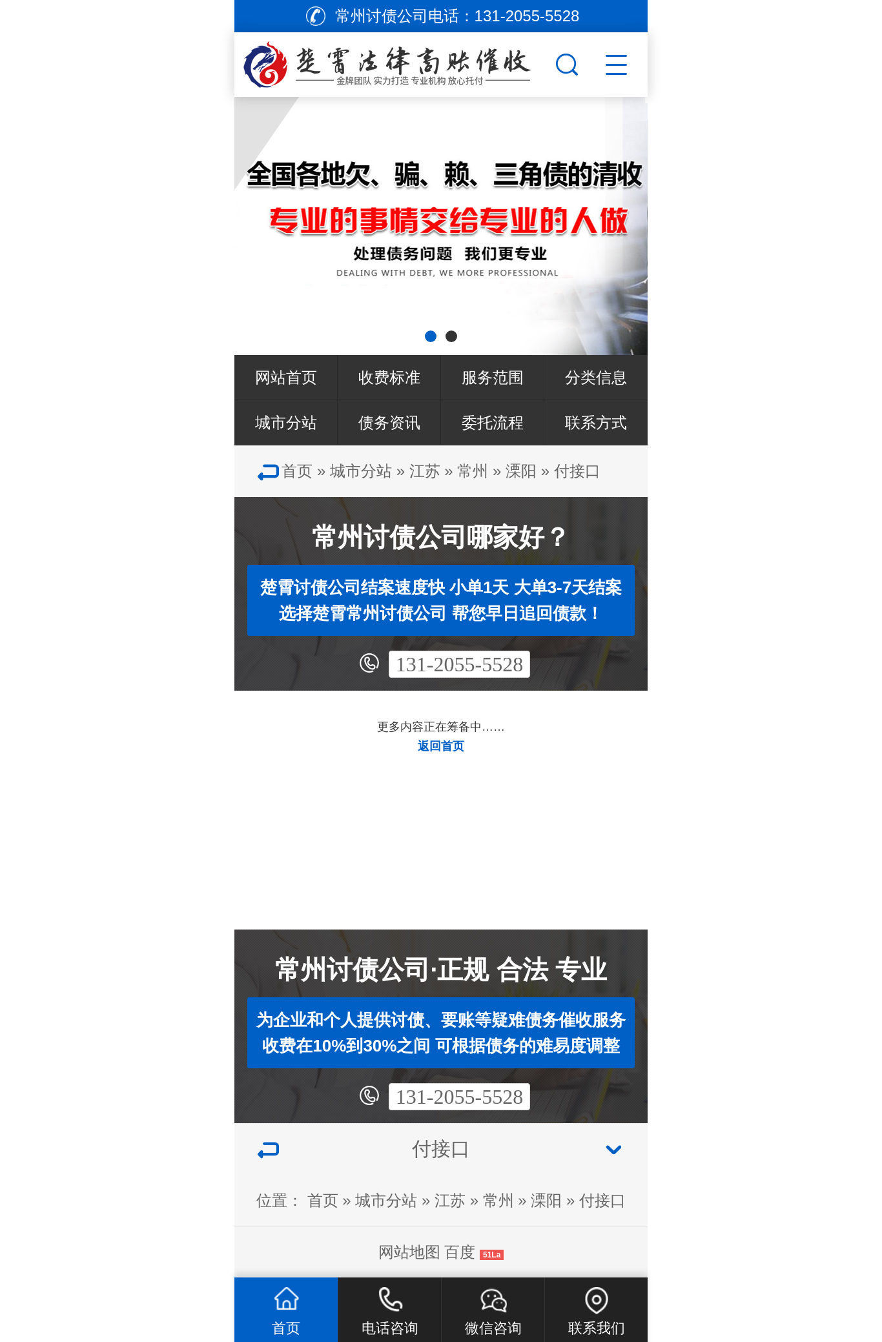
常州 (472, 471)
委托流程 (493, 422)
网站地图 (409, 1252)
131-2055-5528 (459, 664)
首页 (297, 471)
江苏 (424, 471)
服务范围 (493, 377)
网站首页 (286, 377)
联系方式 (596, 422)
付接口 (577, 471)
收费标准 (389, 377)
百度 (459, 1252)
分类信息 (596, 377)
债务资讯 (389, 422)
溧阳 (521, 471)
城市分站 (286, 422)
